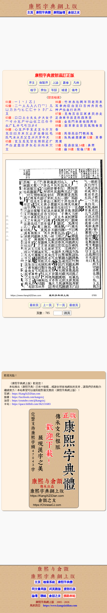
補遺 (64, 90)
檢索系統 (49, 582)
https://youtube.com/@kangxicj (28, 400)
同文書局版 (39, 589)
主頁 (30, 12)
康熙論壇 (59, 12)
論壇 (35, 596)
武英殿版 (55, 589)
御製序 (43, 82)
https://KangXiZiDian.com (26, 393)
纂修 (66, 82)
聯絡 (43, 596)
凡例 (76, 82)
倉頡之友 (74, 12)
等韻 (54, 90)
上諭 (55, 82)
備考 (75, 90)
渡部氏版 (69, 589)
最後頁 (73, 305)
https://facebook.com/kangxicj (28, 397)
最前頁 (34, 305)
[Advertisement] (53, 43)
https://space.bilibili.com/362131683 (31, 404)
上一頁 (47, 305)
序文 (32, 82)
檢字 (33, 90)
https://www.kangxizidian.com (60, 605)
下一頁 (60, 305)
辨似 (44, 90)
